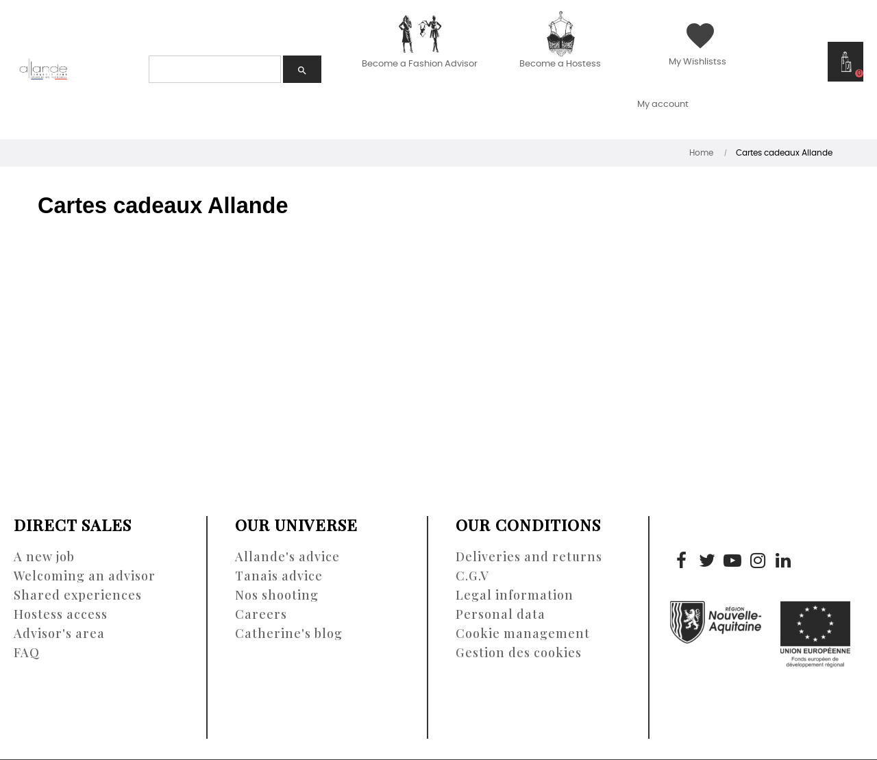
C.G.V (472, 575)
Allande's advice (287, 556)
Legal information (514, 595)
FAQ (27, 652)
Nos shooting (277, 595)
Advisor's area (59, 633)
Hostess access (61, 614)
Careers (261, 614)
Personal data (500, 614)
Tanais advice (279, 575)
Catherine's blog (289, 633)
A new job (44, 556)
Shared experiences (78, 595)
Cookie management (523, 633)
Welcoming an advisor (85, 575)
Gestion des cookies (519, 652)
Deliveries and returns (529, 556)
